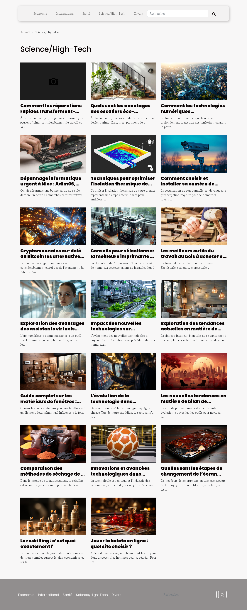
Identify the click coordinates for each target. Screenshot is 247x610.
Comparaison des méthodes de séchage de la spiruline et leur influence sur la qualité (52, 476)
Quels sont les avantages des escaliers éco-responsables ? (120, 111)
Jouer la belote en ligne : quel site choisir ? (119, 543)
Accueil (25, 32)
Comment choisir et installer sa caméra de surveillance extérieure (189, 184)
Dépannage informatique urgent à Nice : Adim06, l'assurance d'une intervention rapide (50, 186)
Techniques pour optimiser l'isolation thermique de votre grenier (123, 184)
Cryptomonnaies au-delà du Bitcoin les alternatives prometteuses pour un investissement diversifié (51, 259)
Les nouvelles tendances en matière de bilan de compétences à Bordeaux (193, 401)
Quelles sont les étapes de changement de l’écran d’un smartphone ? (191, 474)
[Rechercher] (177, 13)
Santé (86, 13)
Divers (138, 13)
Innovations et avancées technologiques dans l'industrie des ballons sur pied (121, 476)
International (65, 13)
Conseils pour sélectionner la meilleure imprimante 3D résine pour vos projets (123, 256)
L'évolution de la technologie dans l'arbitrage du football (117, 401)
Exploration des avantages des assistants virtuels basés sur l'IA (52, 329)
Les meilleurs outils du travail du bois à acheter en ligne (193, 256)
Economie (40, 13)
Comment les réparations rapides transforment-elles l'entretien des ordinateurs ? (51, 114)
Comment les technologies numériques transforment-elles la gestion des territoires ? (193, 114)
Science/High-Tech (112, 13)
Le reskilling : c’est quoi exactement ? (48, 543)
